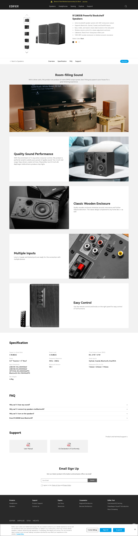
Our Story (61, 503)
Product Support (37, 503)
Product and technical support (116, 437)
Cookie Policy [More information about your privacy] (20, 534)
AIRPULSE (20, 521)
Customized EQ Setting (115, 503)
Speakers (12, 506)
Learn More (85, 1)
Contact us (35, 506)
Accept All (119, 530)
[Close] (135, 529)
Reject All (105, 530)
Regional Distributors (85, 503)
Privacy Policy (67, 485)
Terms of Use (56, 485)
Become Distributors (85, 506)
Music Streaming (113, 509)
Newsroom (61, 506)
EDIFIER (12, 521)
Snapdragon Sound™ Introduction (118, 506)
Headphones (13, 503)
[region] (69, 530)
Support (90, 6)
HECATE (36, 521)
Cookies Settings (92, 530)
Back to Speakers (18, 61)
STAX (29, 521)
